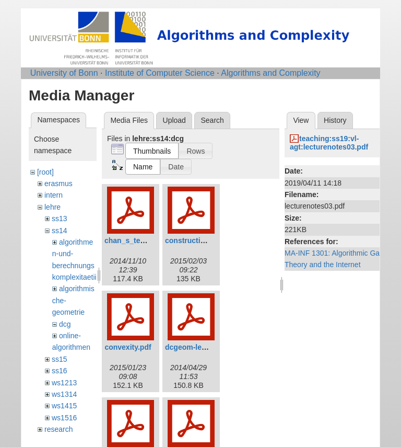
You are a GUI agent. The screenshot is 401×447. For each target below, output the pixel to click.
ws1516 (64, 418)
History (335, 120)
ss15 (59, 359)
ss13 (59, 218)
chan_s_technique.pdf (143, 240)
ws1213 (64, 383)
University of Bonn (64, 72)
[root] (45, 172)
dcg (65, 324)
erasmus (58, 183)
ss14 (59, 230)
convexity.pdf (127, 347)
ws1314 (64, 394)
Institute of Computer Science (160, 72)
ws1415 (64, 406)
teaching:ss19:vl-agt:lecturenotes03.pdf (329, 143)
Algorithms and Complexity (270, 72)
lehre (52, 207)
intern (53, 195)
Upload (174, 120)
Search (211, 120)
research (58, 429)
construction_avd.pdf (202, 240)
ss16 (59, 370)
